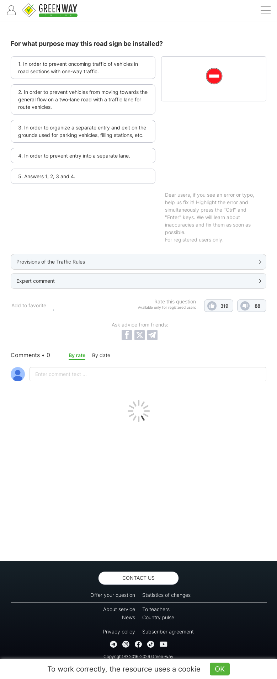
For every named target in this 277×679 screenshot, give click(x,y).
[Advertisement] (138, 490)
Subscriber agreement (168, 631)
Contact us (138, 578)
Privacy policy (119, 631)
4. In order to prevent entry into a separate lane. (74, 156)
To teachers (156, 609)
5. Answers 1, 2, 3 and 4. (46, 176)
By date (101, 355)
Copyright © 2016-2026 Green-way (138, 656)
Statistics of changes (166, 595)
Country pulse (158, 617)
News (128, 617)
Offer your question (112, 595)
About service (119, 609)
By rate (77, 355)
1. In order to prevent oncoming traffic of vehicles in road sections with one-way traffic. (78, 67)
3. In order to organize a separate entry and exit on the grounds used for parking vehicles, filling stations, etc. (82, 131)
